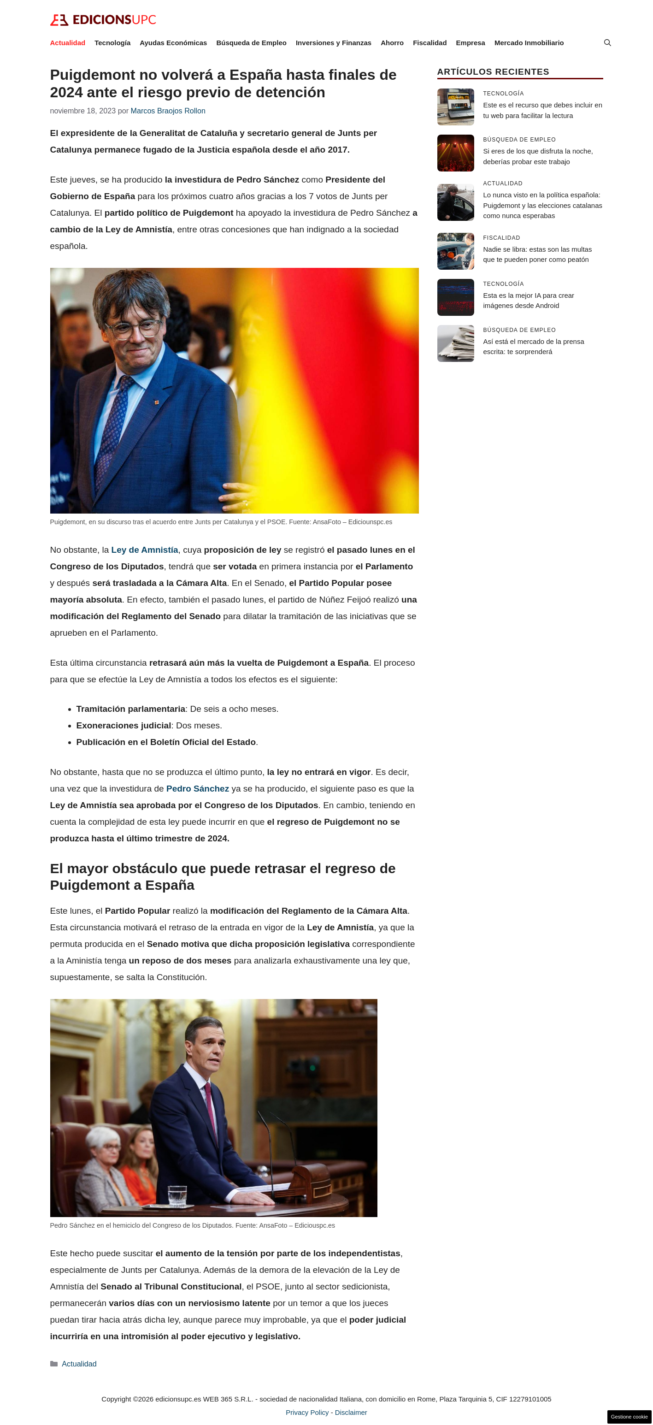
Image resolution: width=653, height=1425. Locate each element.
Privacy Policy (307, 1412)
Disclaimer (351, 1412)
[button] (608, 42)
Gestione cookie (629, 1416)
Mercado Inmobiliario (529, 43)
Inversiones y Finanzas (333, 43)
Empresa (470, 43)
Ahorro (392, 43)
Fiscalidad (430, 43)
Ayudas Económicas (173, 43)
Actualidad (68, 43)
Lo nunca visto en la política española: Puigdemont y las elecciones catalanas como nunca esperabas (543, 205)
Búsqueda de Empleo (251, 43)
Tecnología (112, 43)
